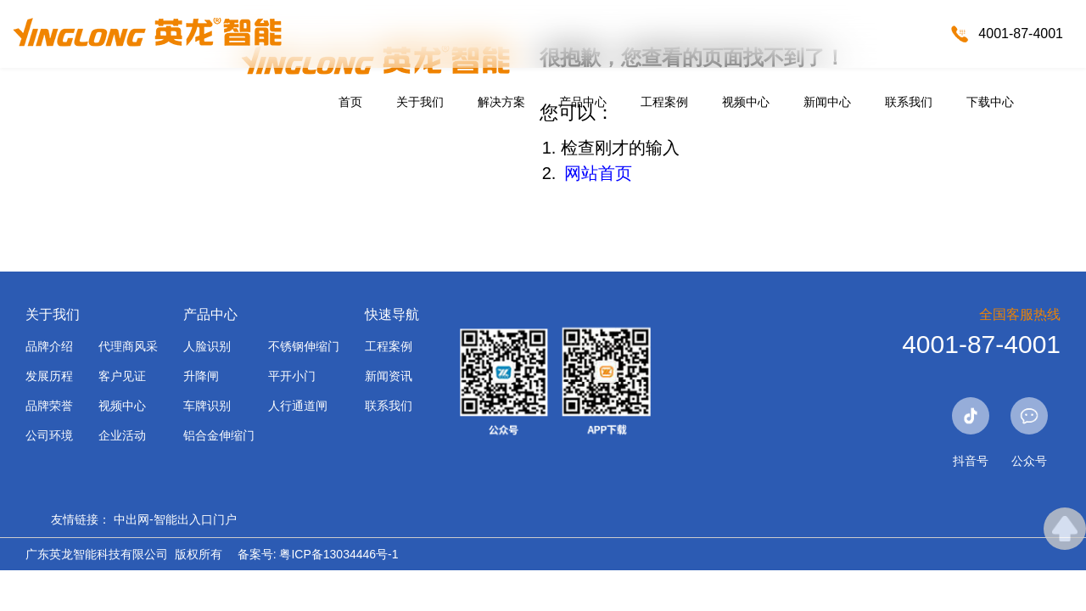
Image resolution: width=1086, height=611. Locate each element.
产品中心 (583, 102)
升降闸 (201, 376)
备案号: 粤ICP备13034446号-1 (318, 554)
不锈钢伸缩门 (303, 346)
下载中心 (990, 102)
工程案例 (664, 102)
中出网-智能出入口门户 (175, 519)
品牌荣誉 (49, 405)
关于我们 (420, 102)
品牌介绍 (49, 346)
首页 (350, 102)
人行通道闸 (297, 405)
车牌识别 (207, 405)
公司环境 (49, 435)
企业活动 (122, 435)
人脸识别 (207, 346)
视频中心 (746, 102)
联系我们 (908, 102)
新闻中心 (827, 102)
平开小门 (292, 376)
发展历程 (49, 376)
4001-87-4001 (1020, 33)
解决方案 (501, 102)
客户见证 (122, 376)
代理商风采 (128, 346)
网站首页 (598, 173)
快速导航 (392, 314)
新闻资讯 (388, 376)
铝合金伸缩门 (219, 435)
